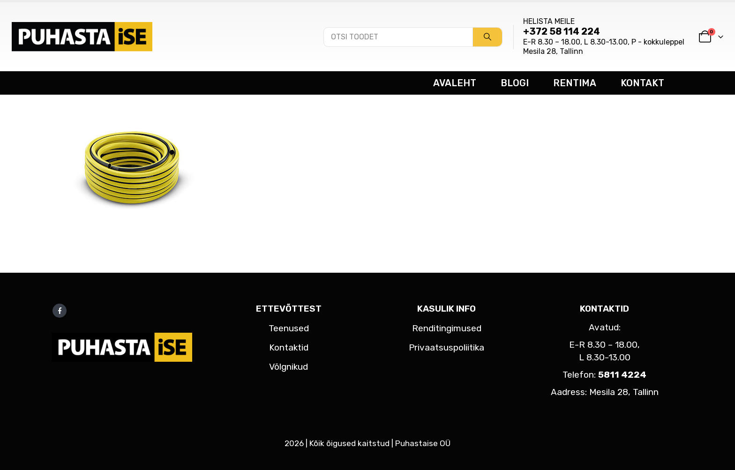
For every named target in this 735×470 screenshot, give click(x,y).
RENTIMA (574, 83)
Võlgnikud (288, 366)
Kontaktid (288, 347)
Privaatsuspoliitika (446, 347)
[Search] (487, 37)
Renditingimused (446, 328)
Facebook (59, 311)
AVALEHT (454, 83)
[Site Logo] (82, 36)
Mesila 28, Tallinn (553, 51)
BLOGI (515, 83)
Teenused (289, 328)
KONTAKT (642, 83)
